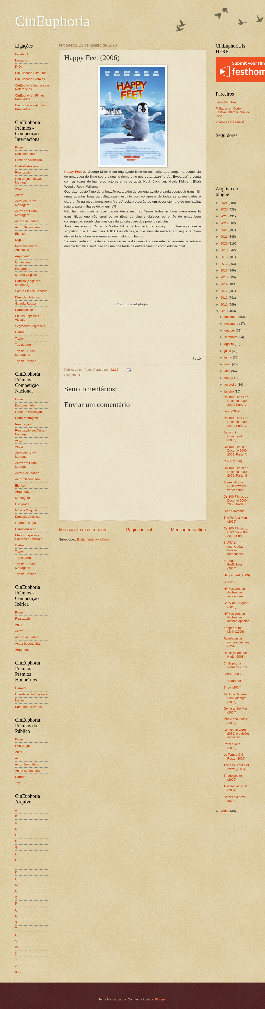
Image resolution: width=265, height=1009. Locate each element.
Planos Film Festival (230, 122)
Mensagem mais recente (83, 529)
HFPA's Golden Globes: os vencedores (234, 592)
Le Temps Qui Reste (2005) (234, 756)
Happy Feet (73, 171)
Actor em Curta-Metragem (26, 203)
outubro (230, 330)
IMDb (19, 66)
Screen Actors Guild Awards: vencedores (235, 486)
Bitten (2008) (233, 674)
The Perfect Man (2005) (235, 519)
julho (228, 351)
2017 (224, 264)
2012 (224, 297)
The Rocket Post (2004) (235, 788)
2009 (224, 811)
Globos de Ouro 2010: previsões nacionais (237, 733)
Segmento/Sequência (30, 326)
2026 (224, 203)
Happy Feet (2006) (237, 575)
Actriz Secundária (27, 227)
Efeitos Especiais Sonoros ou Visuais (28, 537)
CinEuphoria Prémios (30, 79)
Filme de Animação (28, 160)
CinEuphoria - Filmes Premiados (30, 97)
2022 (224, 230)
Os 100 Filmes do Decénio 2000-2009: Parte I (236, 532)
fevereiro (231, 384)
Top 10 (20, 783)
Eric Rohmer (232, 681)
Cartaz (19, 332)
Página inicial (139, 529)
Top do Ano (23, 344)
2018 (224, 257)
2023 (224, 223)
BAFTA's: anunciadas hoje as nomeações (234, 548)
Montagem (22, 262)
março (229, 378)
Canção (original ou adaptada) (29, 282)
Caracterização (25, 310)
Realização (23, 172)
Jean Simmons (234, 511)
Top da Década (25, 361)
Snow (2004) (233, 687)
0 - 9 (18, 972)
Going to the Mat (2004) (235, 710)
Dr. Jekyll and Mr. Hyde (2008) (236, 654)
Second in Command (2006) (233, 436)
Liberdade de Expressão (32, 694)
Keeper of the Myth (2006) (234, 629)
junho (228, 357)
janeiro (229, 391)
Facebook (22, 54)
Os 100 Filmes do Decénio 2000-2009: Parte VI (236, 400)
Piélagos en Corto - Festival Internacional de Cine (233, 112)
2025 (224, 209)
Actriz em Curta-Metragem (26, 213)
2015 (224, 277)
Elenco (20, 233)
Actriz (19, 195)
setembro (231, 337)
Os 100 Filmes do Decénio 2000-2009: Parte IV (236, 450)
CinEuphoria (52, 21)
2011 (224, 304)
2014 (224, 284)
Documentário (25, 154)
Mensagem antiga (188, 529)
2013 (224, 291)
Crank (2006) (233, 461)
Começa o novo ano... (235, 798)
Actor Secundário (27, 221)
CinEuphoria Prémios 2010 (235, 665)
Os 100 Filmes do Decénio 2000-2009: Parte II (236, 500)
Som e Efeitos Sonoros (31, 291)
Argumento (23, 256)
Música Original (26, 275)
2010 (224, 311)
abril (227, 371)
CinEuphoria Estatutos (30, 73)
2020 (224, 243)
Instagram (22, 60)
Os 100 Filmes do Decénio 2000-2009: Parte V (236, 422)
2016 (224, 270)
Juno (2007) (232, 411)
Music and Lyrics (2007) (235, 721)
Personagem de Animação (26, 248)
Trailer (19, 338)
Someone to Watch (28, 707)
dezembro (231, 317)
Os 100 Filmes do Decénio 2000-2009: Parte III (236, 471)
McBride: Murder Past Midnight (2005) (235, 698)
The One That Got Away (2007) (236, 767)
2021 (224, 236)
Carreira (21, 688)
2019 (224, 250)
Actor (19, 188)
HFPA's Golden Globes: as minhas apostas (236, 617)
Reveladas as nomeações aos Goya (237, 642)
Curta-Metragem (26, 166)
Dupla (19, 240)
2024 (224, 216)
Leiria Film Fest (226, 102)
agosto (229, 344)
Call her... (230, 582)
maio (228, 364)
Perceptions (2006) (232, 746)
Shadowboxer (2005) (233, 777)
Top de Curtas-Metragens (25, 353)
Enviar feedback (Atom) (93, 539)
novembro (231, 323)
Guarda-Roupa (25, 303)
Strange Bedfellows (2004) (233, 564)
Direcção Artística (27, 297)
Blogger (160, 999)
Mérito (19, 700)
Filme (19, 147)
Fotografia (22, 269)
